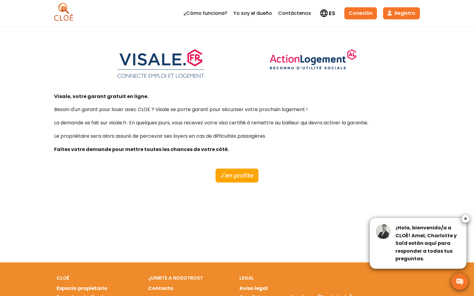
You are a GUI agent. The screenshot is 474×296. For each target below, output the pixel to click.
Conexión (360, 13)
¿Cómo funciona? (205, 13)
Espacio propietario (82, 288)
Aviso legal (253, 288)
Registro (401, 13)
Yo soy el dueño (252, 13)
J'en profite (237, 175)
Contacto (161, 288)
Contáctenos (294, 13)
